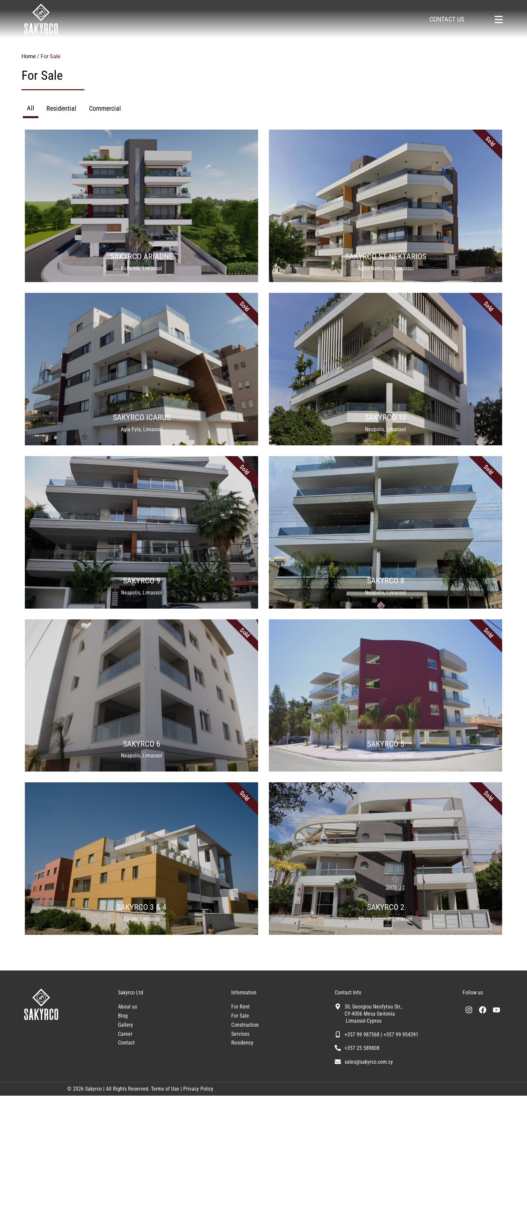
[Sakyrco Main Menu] (498, 19)
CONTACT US (447, 19)
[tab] (30, 108)
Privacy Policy (198, 1222)
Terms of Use (164, 1222)
